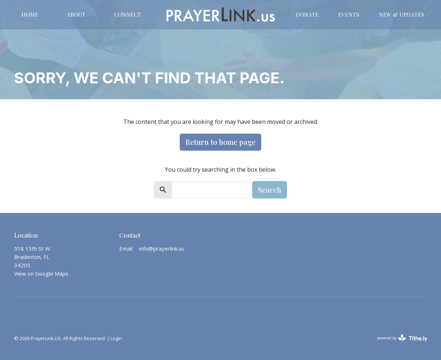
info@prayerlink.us (161, 248)
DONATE (307, 14)
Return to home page (220, 142)
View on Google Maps (41, 273)
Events (348, 14)
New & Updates (401, 14)
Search (269, 189)
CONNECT (127, 14)
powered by (402, 338)
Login (116, 338)
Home (29, 14)
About (76, 14)
